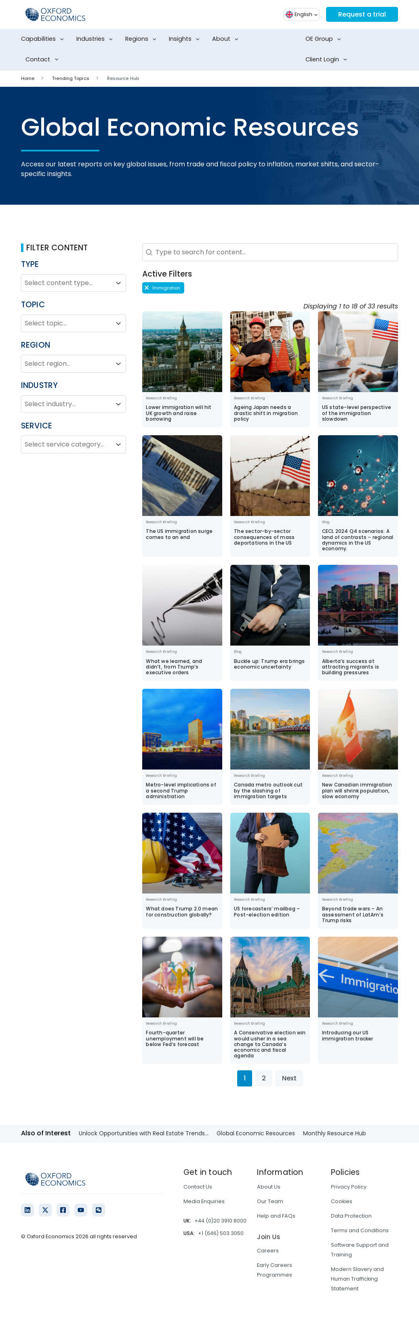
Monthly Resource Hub (334, 1133)
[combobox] (66, 283)
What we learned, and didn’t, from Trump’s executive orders (174, 667)
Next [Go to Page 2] (289, 1078)
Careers (268, 1250)
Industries (96, 39)
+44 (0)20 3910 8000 (220, 1220)
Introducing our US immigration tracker (347, 1036)
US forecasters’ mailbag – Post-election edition (267, 912)
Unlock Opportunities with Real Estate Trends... (143, 1133)
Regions (142, 39)
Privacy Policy (348, 1186)
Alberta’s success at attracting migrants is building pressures (350, 667)
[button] (163, 288)
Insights (186, 39)
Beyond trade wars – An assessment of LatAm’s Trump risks (352, 915)
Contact (43, 59)
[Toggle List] (118, 283)
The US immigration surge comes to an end (179, 534)
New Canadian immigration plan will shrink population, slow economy (357, 791)
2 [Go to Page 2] (264, 1078)
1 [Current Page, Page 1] (245, 1078)
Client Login (327, 59)
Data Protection (351, 1215)
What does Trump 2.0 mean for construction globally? (182, 912)
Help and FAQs (276, 1215)
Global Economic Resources (256, 1133)
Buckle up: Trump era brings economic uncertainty (269, 664)
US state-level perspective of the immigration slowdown (356, 413)
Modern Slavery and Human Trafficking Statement (357, 1279)
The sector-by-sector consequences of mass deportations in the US (264, 537)
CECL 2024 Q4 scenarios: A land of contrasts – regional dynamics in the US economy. (358, 540)
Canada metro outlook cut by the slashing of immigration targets (268, 791)
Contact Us (197, 1186)
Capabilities (44, 39)
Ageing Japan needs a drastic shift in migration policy (266, 413)
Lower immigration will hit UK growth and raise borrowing (178, 413)
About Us (268, 1186)
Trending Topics (70, 78)
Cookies (341, 1201)
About (227, 39)
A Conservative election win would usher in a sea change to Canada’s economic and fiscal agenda (269, 1044)
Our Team (270, 1201)
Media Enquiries (204, 1201)
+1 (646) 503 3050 (221, 1233)
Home (27, 78)
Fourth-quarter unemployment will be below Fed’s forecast (175, 1039)
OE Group (324, 39)
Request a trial (362, 14)
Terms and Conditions (360, 1230)
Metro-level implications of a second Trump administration (181, 791)
